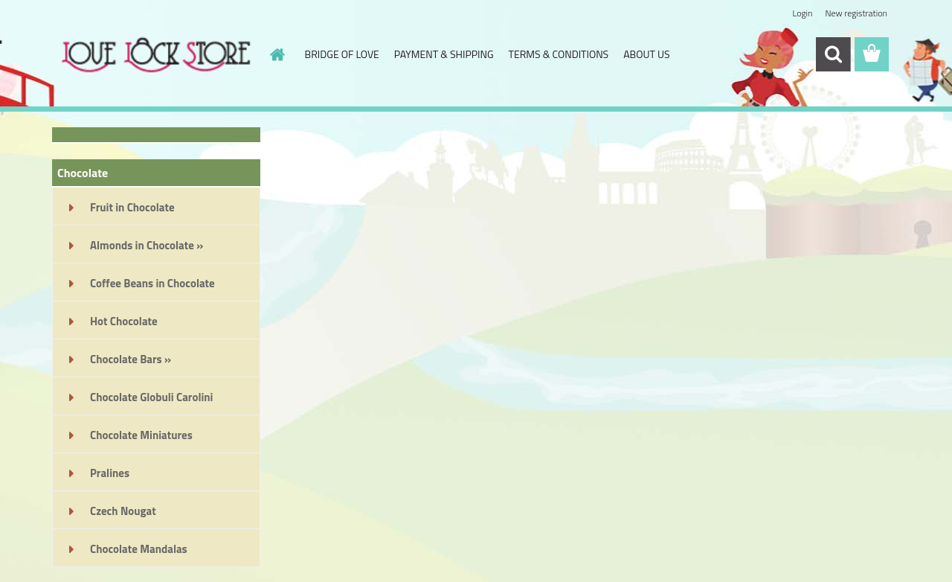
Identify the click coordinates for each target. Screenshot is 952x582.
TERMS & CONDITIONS (559, 54)
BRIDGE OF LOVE (342, 54)
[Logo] (154, 55)
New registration (857, 13)
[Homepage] (277, 54)
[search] (833, 54)
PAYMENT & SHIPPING (444, 54)
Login (802, 13)
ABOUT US (646, 54)
